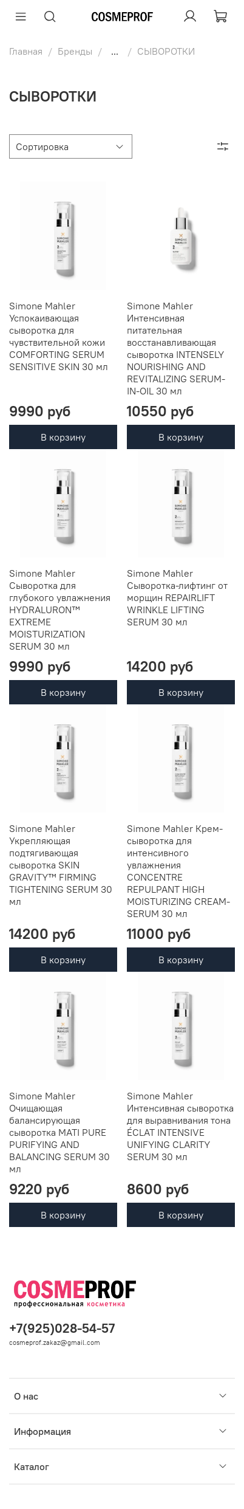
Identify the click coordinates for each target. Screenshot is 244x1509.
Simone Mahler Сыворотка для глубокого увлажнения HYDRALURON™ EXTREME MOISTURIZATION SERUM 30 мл (59, 609)
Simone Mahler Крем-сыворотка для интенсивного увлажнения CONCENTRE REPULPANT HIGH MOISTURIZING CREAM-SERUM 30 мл (178, 870)
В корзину (63, 437)
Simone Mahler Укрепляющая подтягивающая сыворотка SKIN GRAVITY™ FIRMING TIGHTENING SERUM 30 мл (60, 864)
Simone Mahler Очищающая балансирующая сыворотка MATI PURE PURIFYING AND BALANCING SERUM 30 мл (59, 1132)
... (114, 51)
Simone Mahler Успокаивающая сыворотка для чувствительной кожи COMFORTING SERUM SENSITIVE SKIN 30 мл (58, 336)
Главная (25, 51)
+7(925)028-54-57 (62, 1328)
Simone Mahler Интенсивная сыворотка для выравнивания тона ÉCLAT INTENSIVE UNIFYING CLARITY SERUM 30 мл (180, 1126)
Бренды (75, 51)
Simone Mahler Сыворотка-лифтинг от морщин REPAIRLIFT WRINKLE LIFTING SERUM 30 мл (177, 597)
